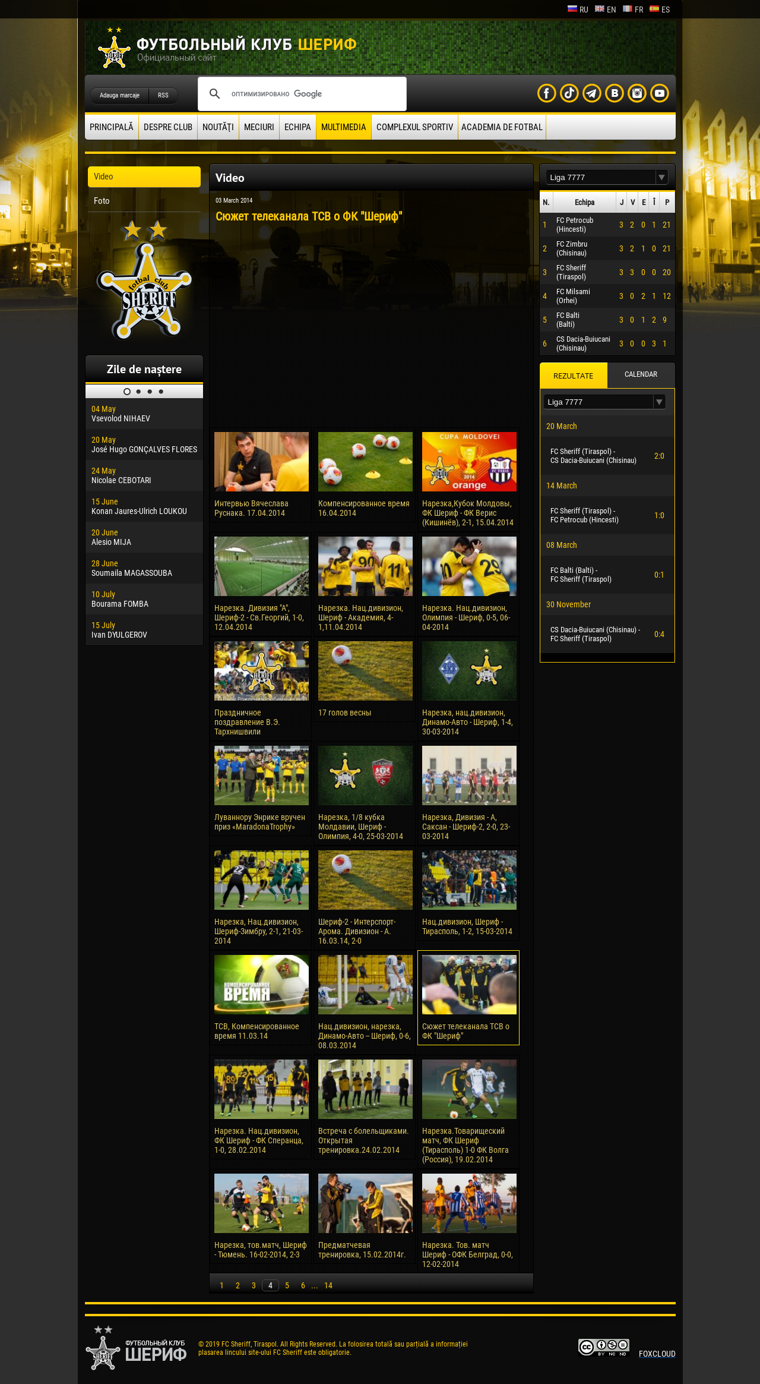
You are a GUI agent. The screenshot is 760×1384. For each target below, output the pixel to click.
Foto (102, 201)
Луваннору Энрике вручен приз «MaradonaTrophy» (259, 821)
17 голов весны (345, 712)
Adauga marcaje (120, 95)
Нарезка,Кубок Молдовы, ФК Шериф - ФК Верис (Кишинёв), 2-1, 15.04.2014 (468, 513)
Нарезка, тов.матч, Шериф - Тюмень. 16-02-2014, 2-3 (260, 1249)
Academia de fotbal (502, 127)
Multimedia (343, 127)
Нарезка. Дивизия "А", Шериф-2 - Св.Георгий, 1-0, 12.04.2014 (259, 617)
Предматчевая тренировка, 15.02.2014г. (362, 1249)
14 (328, 1285)
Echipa (297, 127)
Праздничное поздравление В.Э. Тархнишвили (247, 722)
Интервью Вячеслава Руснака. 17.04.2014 (251, 508)
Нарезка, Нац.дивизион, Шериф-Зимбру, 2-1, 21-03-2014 (258, 931)
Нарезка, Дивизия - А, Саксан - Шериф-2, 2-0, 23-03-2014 (466, 826)
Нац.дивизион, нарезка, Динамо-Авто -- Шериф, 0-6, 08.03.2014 (364, 1036)
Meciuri (259, 127)
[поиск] (300, 94)
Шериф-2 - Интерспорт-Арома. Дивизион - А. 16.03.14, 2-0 (356, 931)
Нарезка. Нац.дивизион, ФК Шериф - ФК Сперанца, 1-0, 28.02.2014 (258, 1140)
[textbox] (601, 177)
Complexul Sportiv (414, 127)
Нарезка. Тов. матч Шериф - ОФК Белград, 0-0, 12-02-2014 (467, 1254)
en (605, 9)
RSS (163, 95)
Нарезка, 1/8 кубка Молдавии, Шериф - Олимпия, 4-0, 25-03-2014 (360, 826)
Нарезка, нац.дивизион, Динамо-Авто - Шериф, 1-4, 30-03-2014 (467, 722)
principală (112, 127)
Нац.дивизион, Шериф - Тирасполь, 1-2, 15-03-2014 (467, 926)
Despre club (168, 127)
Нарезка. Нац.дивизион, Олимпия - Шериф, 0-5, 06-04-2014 (466, 617)
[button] (662, 177)
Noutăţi (218, 127)
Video (103, 176)
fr (632, 9)
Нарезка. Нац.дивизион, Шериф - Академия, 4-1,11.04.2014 (360, 617)
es (659, 9)
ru (577, 9)
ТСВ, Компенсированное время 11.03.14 (256, 1031)
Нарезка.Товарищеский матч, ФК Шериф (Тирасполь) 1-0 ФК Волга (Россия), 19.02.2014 (465, 1145)
